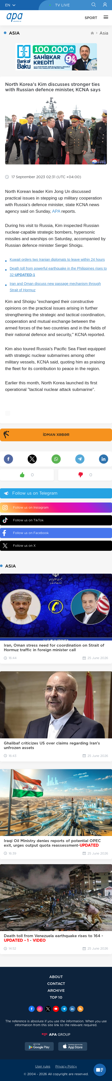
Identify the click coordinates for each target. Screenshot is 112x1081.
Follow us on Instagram (25, 507)
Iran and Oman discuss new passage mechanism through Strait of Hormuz (55, 287)
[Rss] (80, 1009)
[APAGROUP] (56, 1034)
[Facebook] (32, 1009)
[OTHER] (104, 18)
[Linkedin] (72, 1009)
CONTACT (56, 983)
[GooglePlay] (39, 1047)
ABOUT (56, 977)
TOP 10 (56, 997)
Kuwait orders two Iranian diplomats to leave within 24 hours (57, 259)
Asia (103, 33)
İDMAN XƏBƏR (35, 435)
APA (56, 211)
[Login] (105, 5)
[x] (48, 1009)
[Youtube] (56, 1009)
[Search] (93, 5)
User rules (42, 1066)
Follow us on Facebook (26, 533)
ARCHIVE (56, 990)
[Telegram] (64, 1009)
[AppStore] (72, 1047)
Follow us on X (19, 545)
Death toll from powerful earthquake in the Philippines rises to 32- (58, 271)
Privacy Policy (66, 1066)
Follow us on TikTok (23, 520)
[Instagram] (40, 1009)
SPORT (91, 18)
